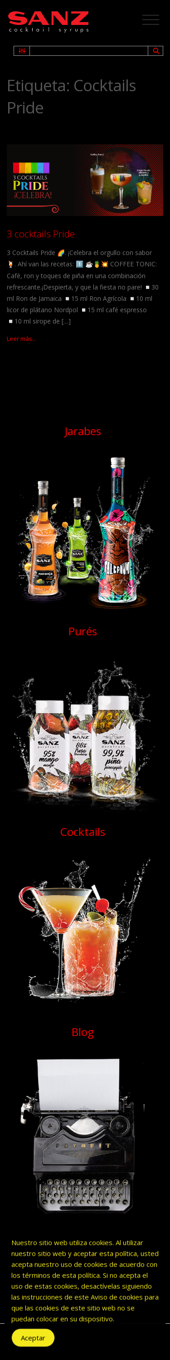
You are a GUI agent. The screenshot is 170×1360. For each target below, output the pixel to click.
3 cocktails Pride (41, 233)
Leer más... (21, 338)
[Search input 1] (89, 51)
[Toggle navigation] (151, 20)
